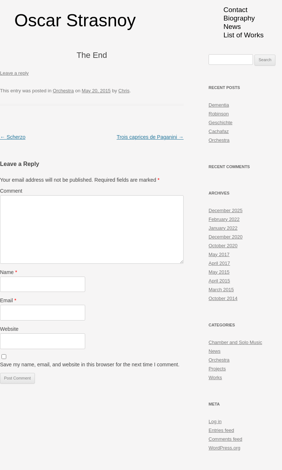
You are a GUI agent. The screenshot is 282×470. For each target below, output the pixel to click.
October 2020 (223, 245)
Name (8, 272)
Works (215, 377)
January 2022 (223, 228)
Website (9, 329)
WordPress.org (224, 448)
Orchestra (63, 90)
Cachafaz (219, 131)
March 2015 (221, 289)
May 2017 (219, 254)
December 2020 (226, 237)
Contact (235, 10)
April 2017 (219, 263)
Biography (239, 18)
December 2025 (226, 210)
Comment (11, 191)
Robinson (219, 113)
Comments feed (225, 439)
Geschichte (220, 122)
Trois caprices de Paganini (150, 137)
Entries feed (221, 430)
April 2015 (219, 281)
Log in (215, 421)
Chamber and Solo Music (235, 342)
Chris (123, 90)
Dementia (219, 105)
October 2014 (223, 298)
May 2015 (219, 272)
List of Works (244, 35)
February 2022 (224, 219)
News (232, 26)
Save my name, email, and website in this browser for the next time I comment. (90, 364)
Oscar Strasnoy (75, 20)
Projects (217, 368)
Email (8, 300)
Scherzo (12, 137)
